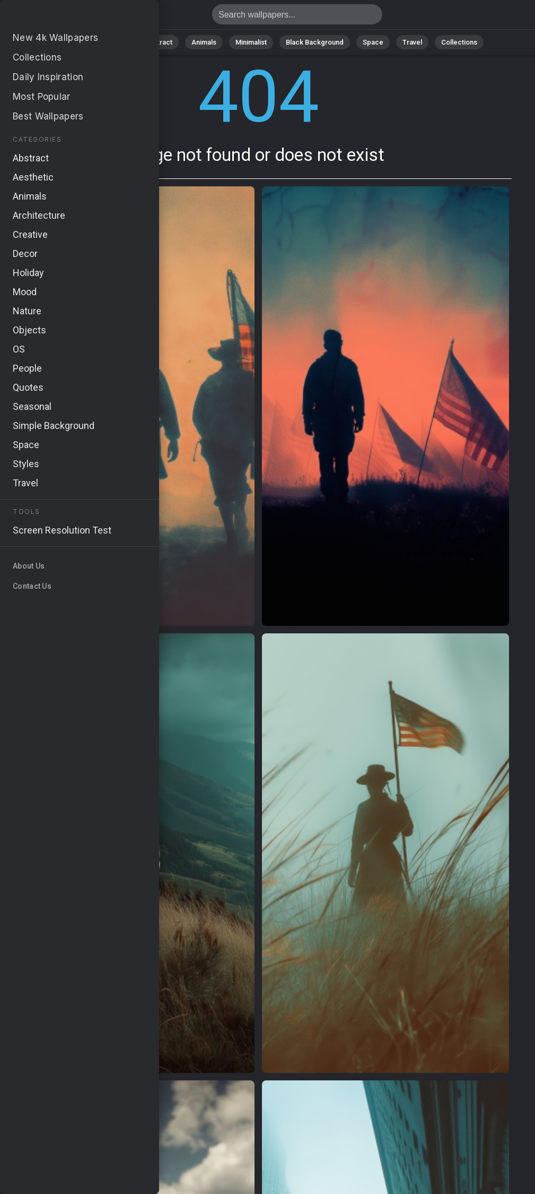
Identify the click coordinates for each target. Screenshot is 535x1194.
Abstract (158, 42)
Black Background (315, 42)
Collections (459, 42)
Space (373, 42)
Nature (115, 42)
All (81, 42)
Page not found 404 (63, 17)
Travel (412, 42)
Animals (203, 42)
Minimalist (251, 42)
